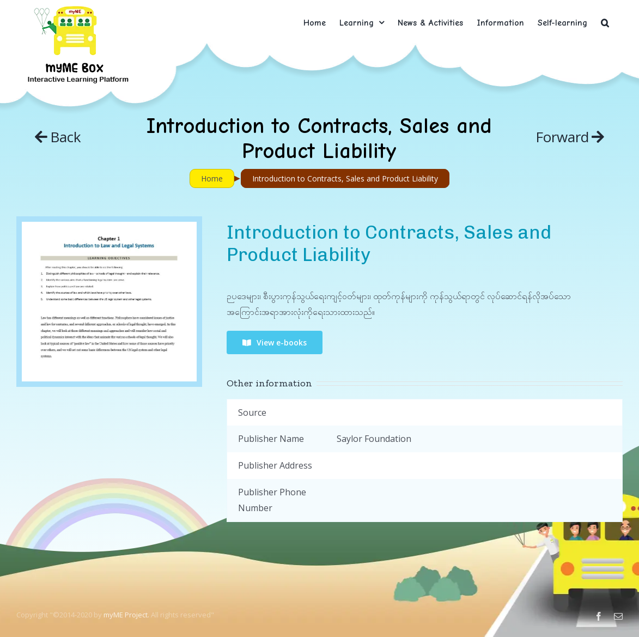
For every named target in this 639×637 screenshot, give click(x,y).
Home (212, 178)
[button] (605, 23)
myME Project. (126, 615)
